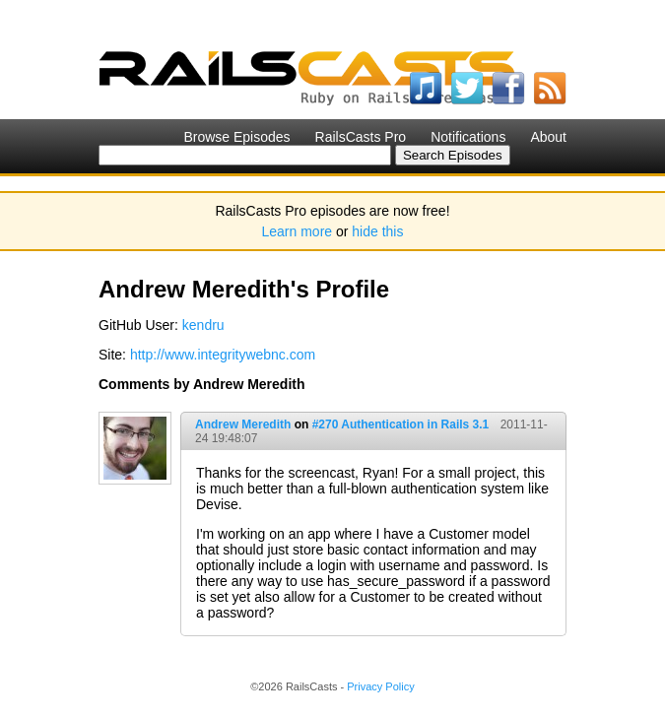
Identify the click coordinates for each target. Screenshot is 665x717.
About (548, 137)
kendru (203, 325)
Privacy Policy (380, 686)
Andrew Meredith (243, 424)
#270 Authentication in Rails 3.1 (401, 424)
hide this (377, 231)
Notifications (468, 137)
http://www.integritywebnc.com (222, 354)
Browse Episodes (236, 137)
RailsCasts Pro (361, 137)
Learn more (297, 231)
